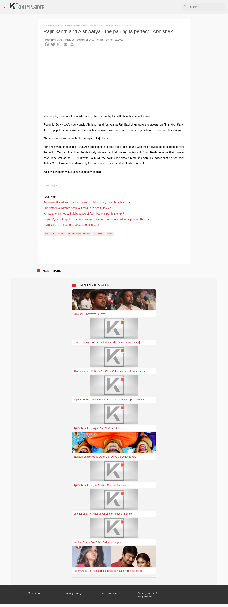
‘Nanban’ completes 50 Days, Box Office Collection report (105, 456)
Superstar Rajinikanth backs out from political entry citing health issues (87, 202)
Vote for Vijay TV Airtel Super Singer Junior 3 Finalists (103, 513)
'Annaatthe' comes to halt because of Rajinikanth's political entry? (84, 213)
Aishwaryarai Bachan (79, 234)
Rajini (110, 234)
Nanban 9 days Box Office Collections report (98, 542)
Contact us (34, 593)
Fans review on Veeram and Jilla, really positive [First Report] (107, 342)
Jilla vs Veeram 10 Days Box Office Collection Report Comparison (109, 371)
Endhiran (98, 234)
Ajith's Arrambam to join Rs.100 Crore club (96, 428)
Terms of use (109, 593)
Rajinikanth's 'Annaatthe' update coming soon (72, 224)
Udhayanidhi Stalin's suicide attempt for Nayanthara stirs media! (108, 570)
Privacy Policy (73, 593)
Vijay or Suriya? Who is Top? (89, 314)
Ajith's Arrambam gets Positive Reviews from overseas (103, 485)
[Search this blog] (207, 7)
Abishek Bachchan (54, 234)
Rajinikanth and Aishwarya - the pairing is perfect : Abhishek (102, 25)
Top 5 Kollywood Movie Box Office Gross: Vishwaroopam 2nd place (110, 399)
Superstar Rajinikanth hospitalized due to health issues (77, 208)
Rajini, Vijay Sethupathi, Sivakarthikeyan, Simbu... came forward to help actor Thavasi (96, 219)
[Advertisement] (114, 75)
